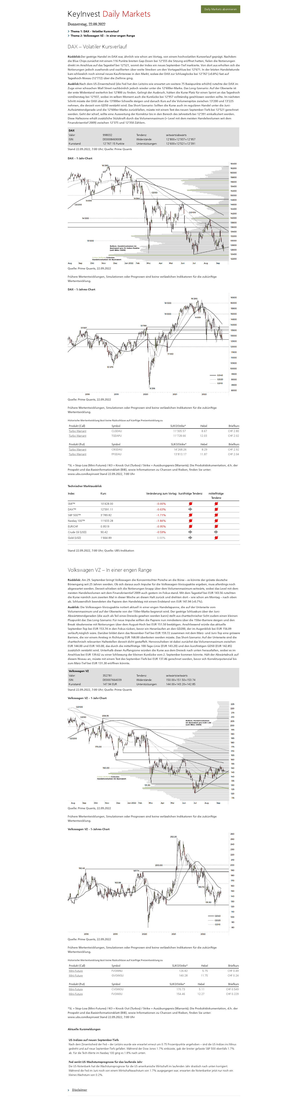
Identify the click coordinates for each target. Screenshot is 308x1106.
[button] (154, 1090)
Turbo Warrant (77, 431)
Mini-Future (76, 970)
